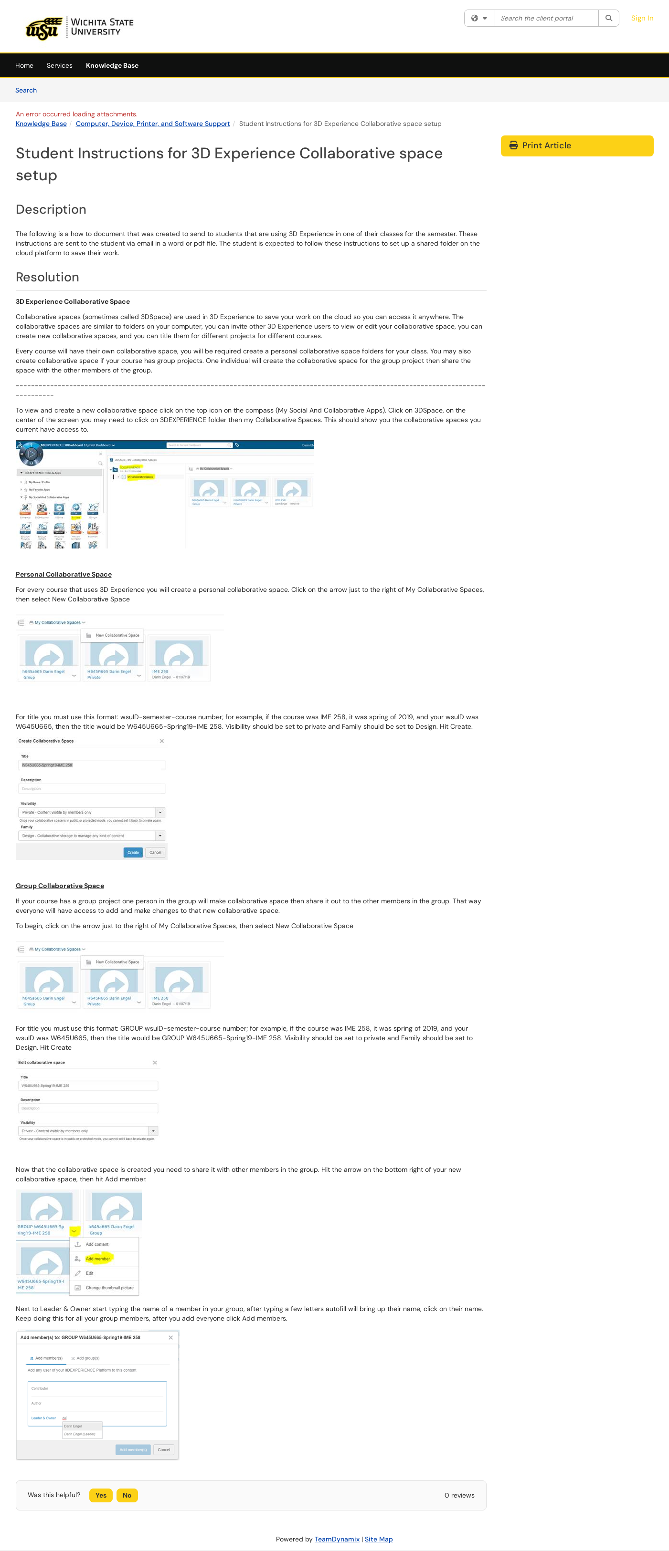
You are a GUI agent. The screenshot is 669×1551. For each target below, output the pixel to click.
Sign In (642, 18)
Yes (101, 1495)
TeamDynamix (337, 1539)
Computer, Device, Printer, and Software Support (153, 123)
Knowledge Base (112, 65)
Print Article (540, 145)
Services (60, 65)
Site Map (379, 1539)
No (127, 1495)
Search (29, 89)
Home (24, 65)
